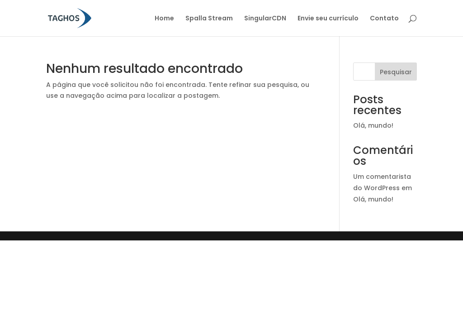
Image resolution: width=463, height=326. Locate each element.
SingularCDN (265, 19)
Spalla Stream (209, 19)
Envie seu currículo (328, 19)
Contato (384, 19)
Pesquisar (396, 72)
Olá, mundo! (373, 125)
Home (164, 19)
